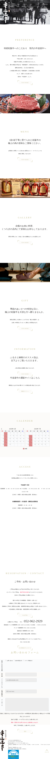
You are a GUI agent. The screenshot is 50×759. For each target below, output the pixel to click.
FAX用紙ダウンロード (25, 648)
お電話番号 (1, 693)
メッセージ (1, 702)
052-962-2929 (33, 621)
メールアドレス (1, 683)
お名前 (1, 675)
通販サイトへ (25, 391)
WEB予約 (25, 615)
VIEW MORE (25, 82)
